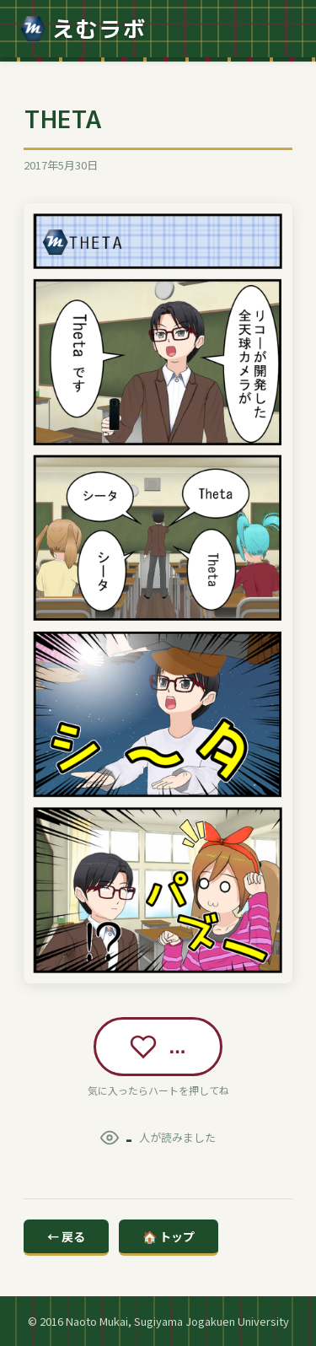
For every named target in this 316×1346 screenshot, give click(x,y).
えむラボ (83, 28)
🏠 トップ (168, 1236)
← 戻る (66, 1236)
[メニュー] (280, 28)
